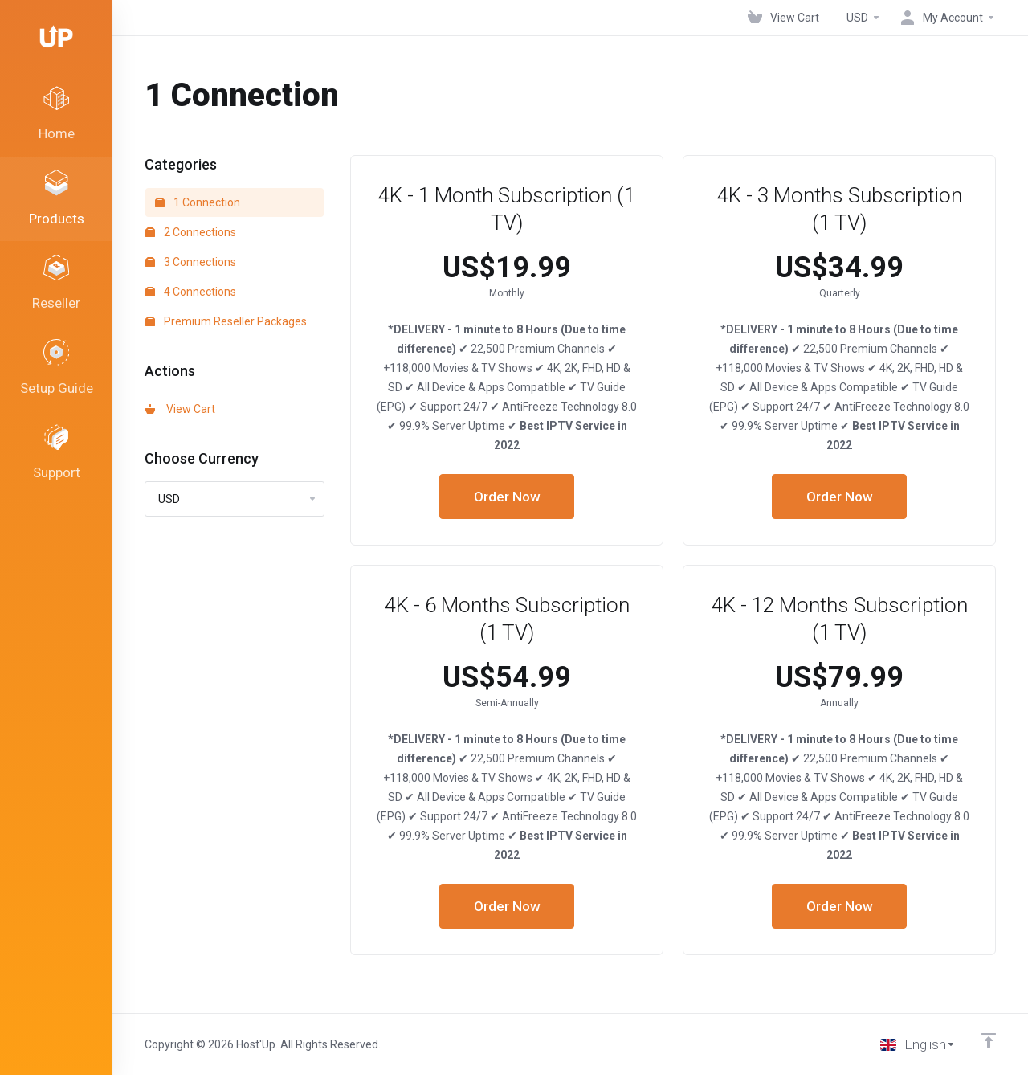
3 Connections (190, 261)
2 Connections (190, 232)
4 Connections (190, 291)
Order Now (507, 496)
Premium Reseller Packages (226, 321)
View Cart (180, 409)
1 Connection (197, 202)
